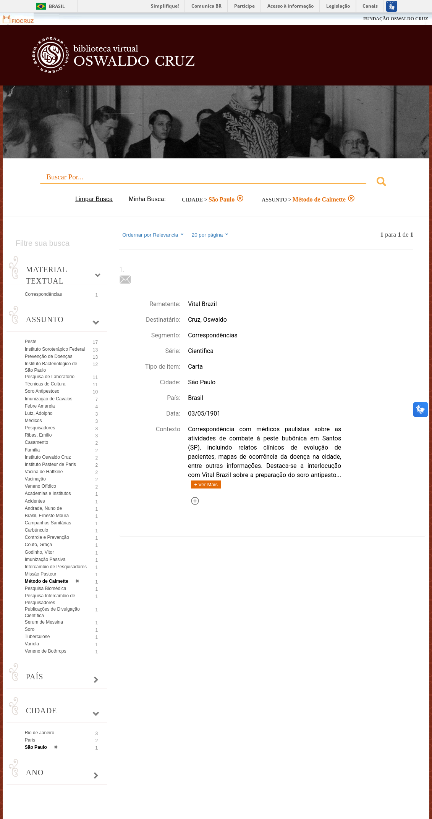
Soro (29, 629)
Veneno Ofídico (40, 486)
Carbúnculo (36, 530)
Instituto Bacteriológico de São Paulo (51, 367)
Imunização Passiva (45, 559)
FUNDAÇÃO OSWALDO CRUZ (395, 18)
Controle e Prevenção (47, 537)
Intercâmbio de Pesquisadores (56, 566)
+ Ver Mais (206, 484)
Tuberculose (37, 636)
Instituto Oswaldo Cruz (48, 457)
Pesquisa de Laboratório (49, 376)
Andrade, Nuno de (43, 508)
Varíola (32, 643)
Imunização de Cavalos (49, 398)
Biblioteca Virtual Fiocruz (191, 59)
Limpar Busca (94, 199)
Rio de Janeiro (39, 732)
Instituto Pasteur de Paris (50, 464)
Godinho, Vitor (39, 552)
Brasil (57, 6)
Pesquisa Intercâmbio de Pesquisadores (50, 599)
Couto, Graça (38, 544)
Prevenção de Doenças (49, 356)
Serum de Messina (44, 622)
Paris (30, 740)
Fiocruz (22, 19)
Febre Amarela (40, 406)
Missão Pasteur (41, 574)
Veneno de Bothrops (45, 651)
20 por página (211, 235)
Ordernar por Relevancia (153, 235)
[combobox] (216, 183)
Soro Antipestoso (42, 391)
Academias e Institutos (48, 493)
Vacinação (35, 479)
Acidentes (35, 501)
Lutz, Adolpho (39, 413)
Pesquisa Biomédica (45, 588)
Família (32, 450)
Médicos (33, 420)
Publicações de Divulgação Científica (52, 612)
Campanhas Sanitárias (48, 523)
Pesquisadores (40, 427)
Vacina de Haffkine (44, 471)
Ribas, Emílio (38, 435)
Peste (31, 341)
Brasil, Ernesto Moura (47, 515)
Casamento (36, 442)
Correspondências (43, 294)
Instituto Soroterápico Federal (55, 349)
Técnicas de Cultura (45, 384)
